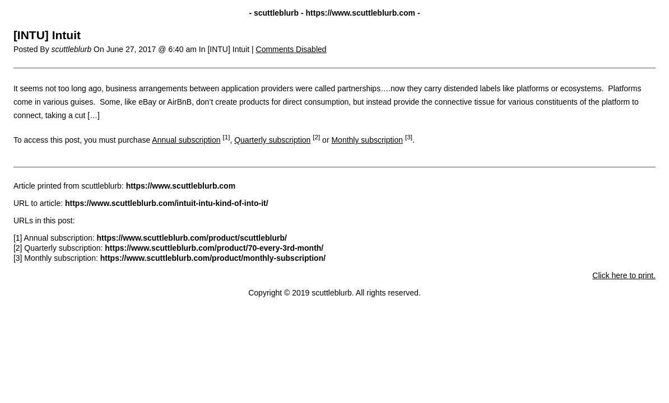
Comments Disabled (291, 49)
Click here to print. (624, 275)
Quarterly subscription (272, 139)
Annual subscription (186, 139)
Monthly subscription (367, 139)
